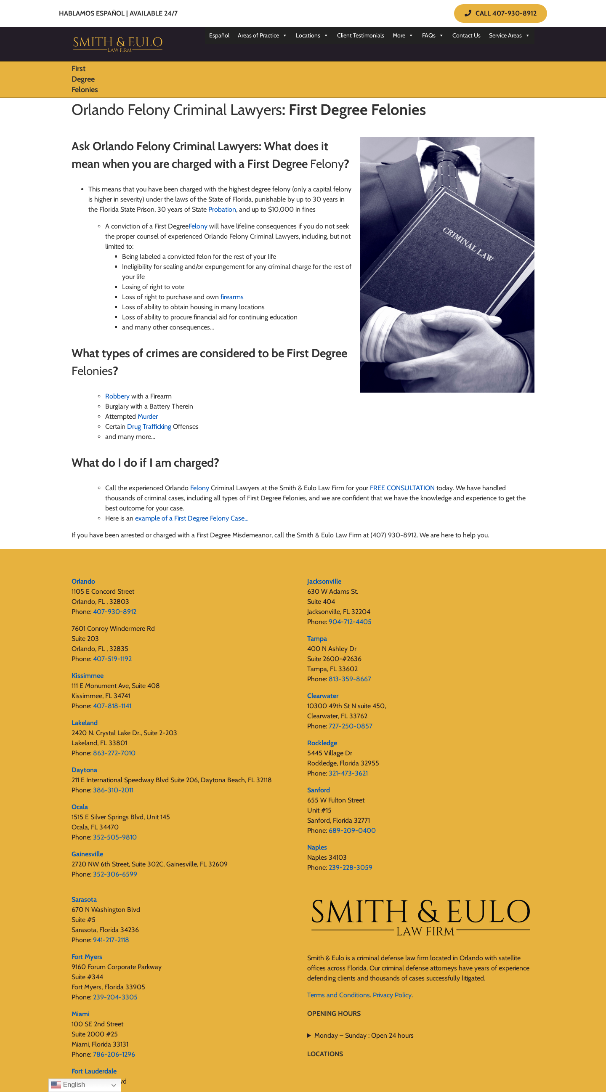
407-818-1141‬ (112, 706)
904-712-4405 (350, 622)
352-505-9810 (115, 837)
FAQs (433, 35)
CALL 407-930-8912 (501, 13)
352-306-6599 (115, 874)
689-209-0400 (352, 830)
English (68, 1085)
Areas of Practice (262, 35)
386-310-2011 (113, 790)
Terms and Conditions (338, 995)
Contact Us (466, 35)
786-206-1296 (114, 1054)
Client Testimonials (360, 35)
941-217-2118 (111, 940)
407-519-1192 (112, 659)
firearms (232, 297)
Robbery (117, 396)
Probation (222, 209)
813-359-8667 (350, 679)
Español (219, 35)
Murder (148, 416)
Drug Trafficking (149, 426)
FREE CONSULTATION (402, 488)
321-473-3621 (348, 773)
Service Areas (509, 35)
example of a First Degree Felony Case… (192, 518)
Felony (199, 488)
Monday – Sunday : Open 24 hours (364, 1035)
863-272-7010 (114, 753)
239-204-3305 (115, 997)
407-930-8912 (114, 612)
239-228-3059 (350, 867)
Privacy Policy (392, 995)
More (403, 35)
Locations (312, 35)
